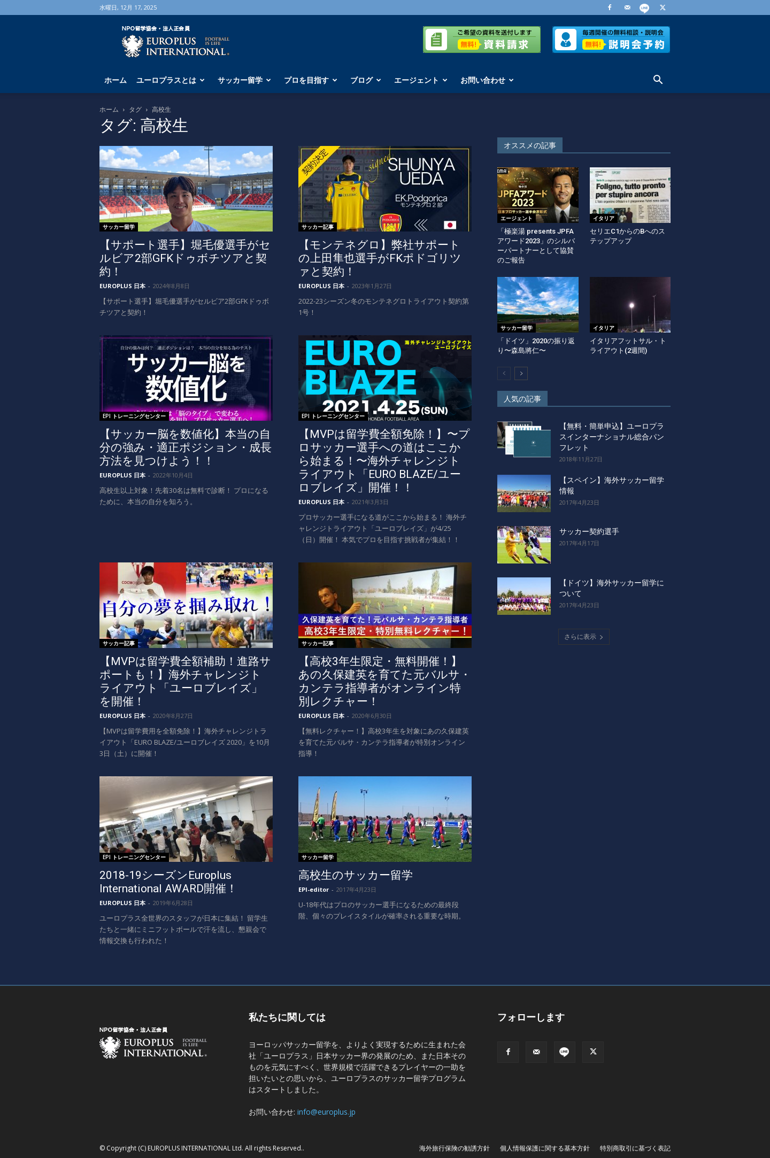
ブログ (365, 80)
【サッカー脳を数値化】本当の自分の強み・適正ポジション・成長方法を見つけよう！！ (185, 447)
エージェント (421, 80)
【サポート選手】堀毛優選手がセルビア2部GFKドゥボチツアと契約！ (185, 258)
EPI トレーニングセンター (134, 416)
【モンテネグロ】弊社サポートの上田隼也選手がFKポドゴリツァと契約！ (379, 258)
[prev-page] (504, 373)
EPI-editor (313, 889)
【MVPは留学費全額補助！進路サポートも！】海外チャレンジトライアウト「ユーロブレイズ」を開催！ (185, 681)
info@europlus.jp (326, 1112)
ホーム (115, 80)
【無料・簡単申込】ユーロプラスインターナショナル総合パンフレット (611, 437)
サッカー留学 (244, 80)
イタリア (603, 218)
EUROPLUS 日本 (122, 286)
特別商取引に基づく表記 (635, 1148)
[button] (658, 81)
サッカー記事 (318, 226)
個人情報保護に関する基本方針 (545, 1148)
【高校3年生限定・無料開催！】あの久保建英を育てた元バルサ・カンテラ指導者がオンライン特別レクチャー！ (384, 681)
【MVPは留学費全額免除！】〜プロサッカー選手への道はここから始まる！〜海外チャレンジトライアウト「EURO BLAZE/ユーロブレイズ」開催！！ (384, 461)
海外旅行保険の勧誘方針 (454, 1148)
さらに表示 (584, 636)
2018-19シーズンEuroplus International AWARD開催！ (168, 882)
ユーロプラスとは (170, 80)
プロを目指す (310, 80)
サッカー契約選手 (589, 531)
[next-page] (521, 373)
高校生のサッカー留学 (355, 875)
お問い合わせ (487, 80)
